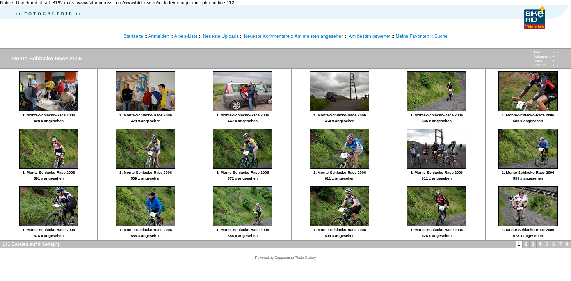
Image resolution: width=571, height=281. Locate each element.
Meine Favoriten (412, 36)
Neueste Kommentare (267, 36)
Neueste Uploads (221, 36)
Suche (441, 36)
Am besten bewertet (369, 36)
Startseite (133, 36)
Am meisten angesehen (319, 36)
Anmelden (158, 36)
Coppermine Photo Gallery (295, 258)
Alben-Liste (185, 36)
